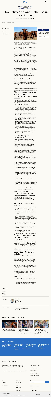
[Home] (10, 361)
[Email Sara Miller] (15, 310)
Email (30, 380)
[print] (9, 28)
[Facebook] (30, 390)
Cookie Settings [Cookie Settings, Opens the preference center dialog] (38, 394)
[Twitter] (35, 390)
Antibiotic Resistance (17, 317)
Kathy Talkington (18, 298)
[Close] (49, 394)
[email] (15, 302)
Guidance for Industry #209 (27, 99)
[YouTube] (36, 390)
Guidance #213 (17, 97)
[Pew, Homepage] (25, 2)
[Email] (43, 36)
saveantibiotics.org (30, 274)
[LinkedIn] (33, 390)
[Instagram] (32, 390)
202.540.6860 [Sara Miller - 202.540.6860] (17, 309)
